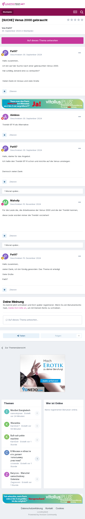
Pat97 (9, 28)
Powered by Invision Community (42, 514)
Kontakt (49, 508)
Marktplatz (28, 31)
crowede (14, 463)
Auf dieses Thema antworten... (22, 319)
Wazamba (15, 423)
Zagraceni (15, 482)
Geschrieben (26, 54)
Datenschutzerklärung (32, 508)
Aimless (14, 114)
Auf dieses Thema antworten (42, 40)
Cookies (60, 508)
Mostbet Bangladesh (20, 410)
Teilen (21, 335)
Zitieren (13, 91)
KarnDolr (14, 441)
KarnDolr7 (15, 426)
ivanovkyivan (16, 413)
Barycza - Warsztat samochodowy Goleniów (20, 476)
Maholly (15, 200)
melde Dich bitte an (17, 308)
